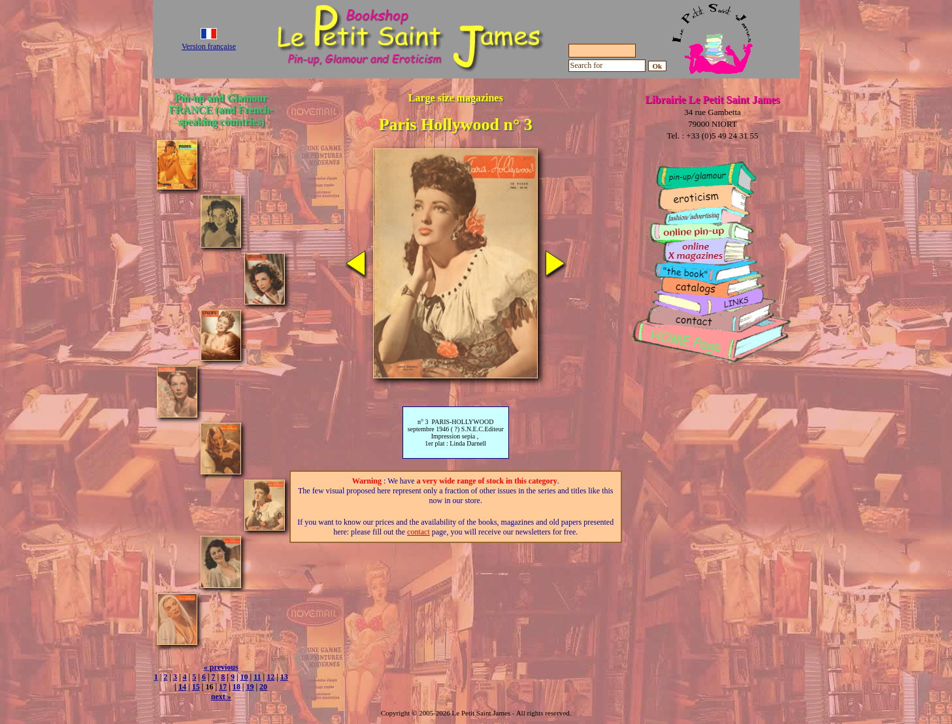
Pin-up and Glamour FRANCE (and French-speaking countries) (221, 109)
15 (196, 686)
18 (236, 686)
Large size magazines (455, 97)
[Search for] (607, 65)
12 (270, 677)
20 (263, 686)
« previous (221, 667)
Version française (209, 46)
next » (221, 696)
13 (284, 677)
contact (418, 531)
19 (250, 686)
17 (223, 686)
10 (244, 677)
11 (257, 677)
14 (182, 686)
